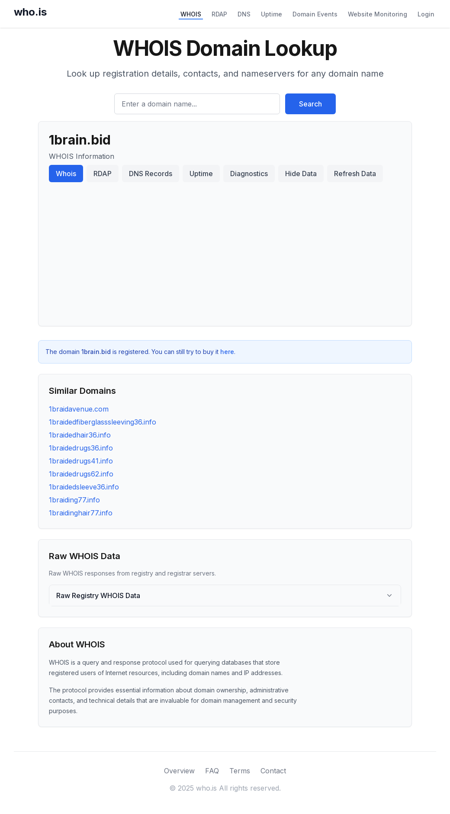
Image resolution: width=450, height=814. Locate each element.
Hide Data (301, 173)
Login (426, 14)
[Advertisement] (225, 250)
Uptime (271, 14)
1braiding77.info (74, 499)
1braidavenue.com (79, 409)
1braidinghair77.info (80, 512)
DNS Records (150, 173)
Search (310, 104)
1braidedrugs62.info (81, 474)
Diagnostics (249, 173)
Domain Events (315, 14)
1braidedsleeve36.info (84, 487)
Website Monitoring (377, 14)
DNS (244, 14)
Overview (179, 770)
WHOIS (190, 14)
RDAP (219, 14)
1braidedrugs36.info (81, 448)
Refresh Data (355, 173)
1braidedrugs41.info (81, 461)
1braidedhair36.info (80, 435)
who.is (30, 12)
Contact (273, 770)
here (227, 351)
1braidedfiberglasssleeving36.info (102, 422)
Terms (239, 770)
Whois (66, 173)
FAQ (212, 770)
